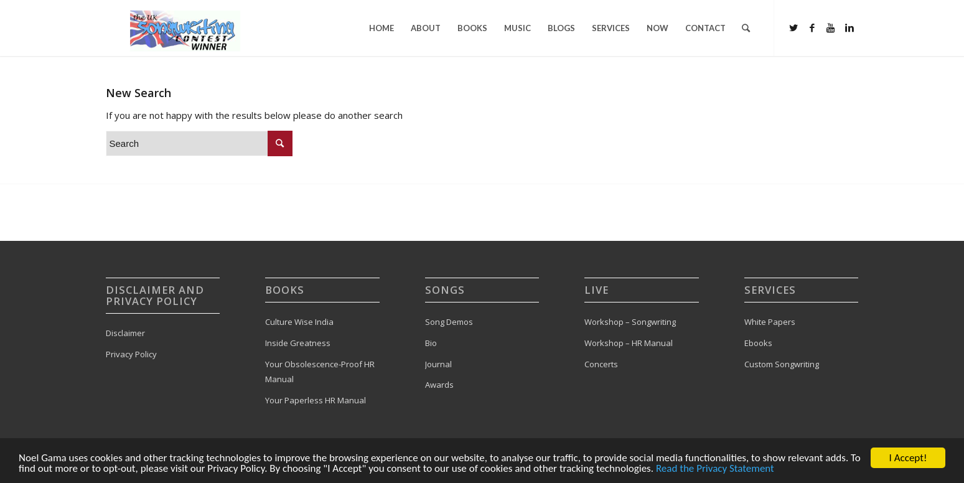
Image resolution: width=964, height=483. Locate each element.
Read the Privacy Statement (715, 469)
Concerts (601, 364)
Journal (438, 364)
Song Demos (449, 321)
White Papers (769, 321)
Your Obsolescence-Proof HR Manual (320, 372)
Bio (431, 343)
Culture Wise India (299, 321)
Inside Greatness (297, 343)
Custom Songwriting (781, 364)
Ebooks (758, 343)
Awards (439, 384)
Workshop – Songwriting (630, 321)
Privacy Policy (131, 354)
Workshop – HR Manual (628, 343)
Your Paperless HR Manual (315, 400)
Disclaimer (125, 333)
